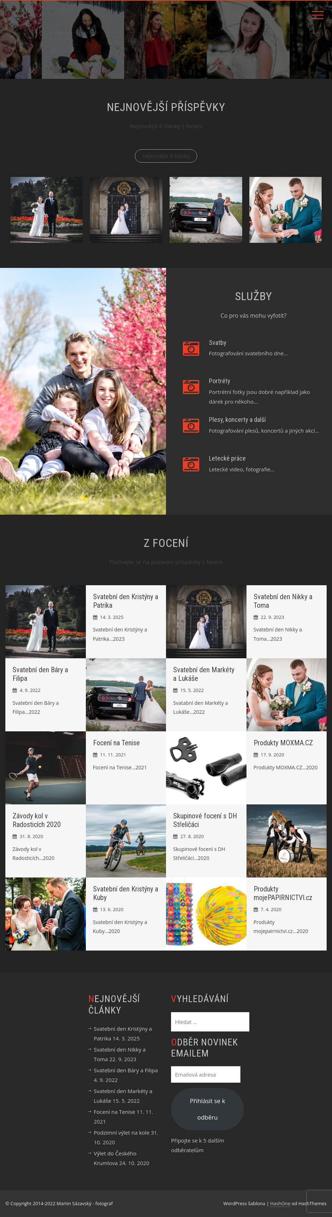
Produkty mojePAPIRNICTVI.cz (283, 893)
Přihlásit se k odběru (207, 1109)
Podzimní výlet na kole (122, 1132)
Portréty (219, 381)
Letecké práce (227, 458)
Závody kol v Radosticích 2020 (37, 820)
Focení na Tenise (116, 743)
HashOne (280, 1203)
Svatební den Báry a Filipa (126, 1070)
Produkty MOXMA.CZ (283, 743)
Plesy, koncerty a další (237, 419)
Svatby (217, 342)
